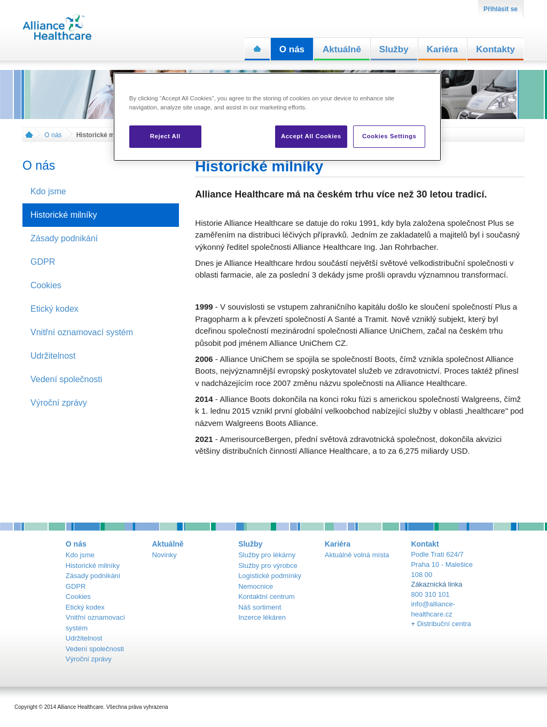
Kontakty (495, 49)
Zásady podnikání (93, 576)
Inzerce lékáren (262, 617)
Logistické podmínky (269, 576)
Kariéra (442, 49)
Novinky (164, 555)
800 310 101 (430, 594)
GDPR (76, 586)
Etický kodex (85, 607)
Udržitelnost (84, 638)
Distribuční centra (444, 624)
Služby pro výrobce (268, 566)
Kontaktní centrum (266, 596)
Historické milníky (93, 566)
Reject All (165, 136)
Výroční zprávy (89, 659)
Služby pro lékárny (266, 555)
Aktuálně (342, 49)
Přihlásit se (500, 9)
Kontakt (425, 544)
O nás (291, 49)
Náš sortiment (259, 607)
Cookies (78, 596)
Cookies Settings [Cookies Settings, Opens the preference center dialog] (389, 136)
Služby (394, 49)
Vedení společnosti (95, 649)
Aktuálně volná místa (357, 555)
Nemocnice (255, 586)
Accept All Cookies (311, 136)
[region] (277, 117)
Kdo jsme (80, 555)
